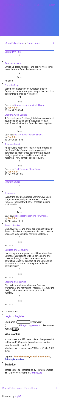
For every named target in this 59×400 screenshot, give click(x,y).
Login (8, 316)
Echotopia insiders (14, 359)
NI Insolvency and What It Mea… (29, 105)
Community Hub (13, 52)
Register (20, 316)
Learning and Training (15, 282)
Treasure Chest (12, 144)
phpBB (18, 396)
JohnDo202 (36, 372)
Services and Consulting (16, 250)
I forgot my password (30, 325)
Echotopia (10, 193)
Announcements (13, 63)
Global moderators (40, 356)
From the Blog (12, 85)
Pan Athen (13, 107)
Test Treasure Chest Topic (27, 169)
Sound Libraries (12, 225)
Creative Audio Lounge (16, 115)
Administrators (21, 356)
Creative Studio (12, 182)
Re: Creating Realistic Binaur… (29, 134)
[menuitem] (20, 5)
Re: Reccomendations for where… (31, 216)
